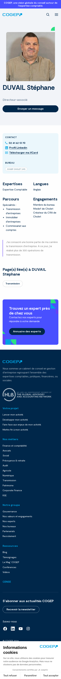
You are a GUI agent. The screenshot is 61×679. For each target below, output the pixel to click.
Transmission (13, 283)
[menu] (56, 14)
